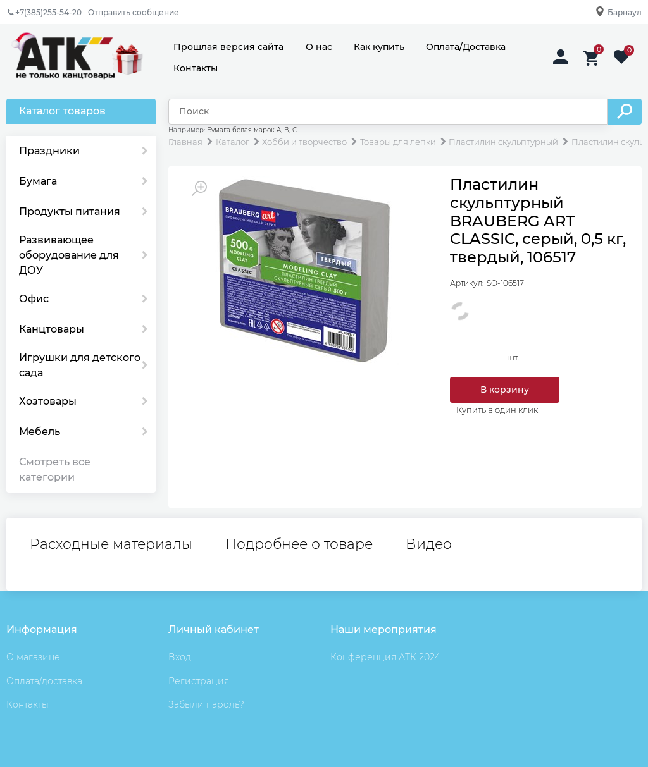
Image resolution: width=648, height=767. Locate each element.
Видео (429, 544)
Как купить (379, 46)
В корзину (504, 389)
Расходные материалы (111, 544)
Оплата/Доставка (466, 46)
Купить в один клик (497, 410)
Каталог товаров (62, 111)
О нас (319, 46)
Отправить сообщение (133, 12)
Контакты (195, 68)
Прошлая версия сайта (228, 46)
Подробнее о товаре (299, 544)
